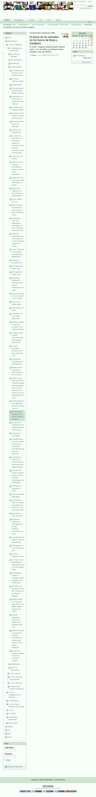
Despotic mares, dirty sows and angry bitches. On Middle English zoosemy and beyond (18, 605)
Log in (89, 22)
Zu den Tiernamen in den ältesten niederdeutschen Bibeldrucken (18, 253)
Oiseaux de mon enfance (17, 157)
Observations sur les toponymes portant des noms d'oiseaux (17, 100)
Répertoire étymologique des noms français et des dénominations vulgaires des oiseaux (18, 240)
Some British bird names (17, 309)
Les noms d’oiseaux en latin (17, 555)
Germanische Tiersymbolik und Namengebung (17, 361)
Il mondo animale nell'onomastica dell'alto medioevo (18, 90)
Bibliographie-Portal (38, 13)
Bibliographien (19, 20)
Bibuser (34, 55)
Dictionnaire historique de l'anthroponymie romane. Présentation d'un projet (18, 284)
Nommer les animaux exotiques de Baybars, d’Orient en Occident (18, 655)
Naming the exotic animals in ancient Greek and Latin (18, 115)
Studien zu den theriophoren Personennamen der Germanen (17, 371)
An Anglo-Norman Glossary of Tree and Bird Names (18, 73)
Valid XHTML (48, 791)
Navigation (8, 33)
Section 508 (25, 791)
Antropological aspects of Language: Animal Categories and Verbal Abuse (18, 578)
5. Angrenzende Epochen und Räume (17, 688)
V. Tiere (10, 710)
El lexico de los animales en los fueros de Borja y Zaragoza (17, 415)
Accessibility (82, 1)
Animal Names (17, 85)
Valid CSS (59, 791)
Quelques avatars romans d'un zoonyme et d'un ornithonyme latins (18, 325)
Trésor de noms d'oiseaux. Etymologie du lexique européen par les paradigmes (17, 168)
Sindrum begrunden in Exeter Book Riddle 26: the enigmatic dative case (17, 621)
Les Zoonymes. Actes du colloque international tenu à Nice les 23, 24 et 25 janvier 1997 (18, 505)
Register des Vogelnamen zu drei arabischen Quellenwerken (17, 192)
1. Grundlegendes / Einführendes (57, 24)
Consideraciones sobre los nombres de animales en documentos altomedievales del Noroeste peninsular (18, 446)
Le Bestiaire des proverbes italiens (18, 108)
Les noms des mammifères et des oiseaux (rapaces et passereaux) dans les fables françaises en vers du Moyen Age (18, 144)
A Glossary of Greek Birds (16, 434)
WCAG (36, 791)
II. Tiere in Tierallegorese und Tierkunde (14, 695)
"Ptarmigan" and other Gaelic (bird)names (17, 316)
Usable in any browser (71, 791)
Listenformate (13, 723)
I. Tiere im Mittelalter (37, 24)
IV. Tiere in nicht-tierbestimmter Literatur (16, 705)
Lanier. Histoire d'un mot (17, 200)
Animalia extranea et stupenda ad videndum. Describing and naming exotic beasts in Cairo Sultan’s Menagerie (18, 639)
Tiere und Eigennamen (15, 669)
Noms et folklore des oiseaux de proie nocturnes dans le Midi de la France (18, 210)
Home (7, 20)
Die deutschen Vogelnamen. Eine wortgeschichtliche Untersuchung (18, 426)
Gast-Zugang (82, 57)
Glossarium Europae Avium (17, 261)
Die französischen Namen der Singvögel (18, 124)
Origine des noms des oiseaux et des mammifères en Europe (18, 181)
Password (8, 754)
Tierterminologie (76, 24)
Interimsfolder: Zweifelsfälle (13, 718)
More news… (86, 62)
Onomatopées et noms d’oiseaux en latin (18, 548)
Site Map (73, 1)
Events (58, 20)
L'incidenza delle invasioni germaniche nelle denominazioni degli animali (17, 337)
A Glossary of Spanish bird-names (16, 488)
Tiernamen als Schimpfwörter (16, 131)
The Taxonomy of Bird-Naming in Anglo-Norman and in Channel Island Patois (18, 564)
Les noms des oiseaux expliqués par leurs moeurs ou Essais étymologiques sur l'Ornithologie (18, 476)
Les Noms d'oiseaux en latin (17, 80)
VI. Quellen (12, 713)
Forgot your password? (14, 767)
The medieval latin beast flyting (18, 495)
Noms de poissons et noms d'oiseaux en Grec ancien (18, 296)
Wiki (40, 20)
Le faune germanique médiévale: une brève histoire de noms (17, 351)
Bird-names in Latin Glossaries (17, 515)
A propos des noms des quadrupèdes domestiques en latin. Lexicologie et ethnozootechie (18, 224)
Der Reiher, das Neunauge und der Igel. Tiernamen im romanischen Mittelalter (18, 591)
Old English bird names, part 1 (17, 267)
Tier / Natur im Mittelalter (15, 55)
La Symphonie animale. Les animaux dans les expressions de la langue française (18, 462)
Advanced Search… (86, 8)
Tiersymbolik (15, 63)
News (49, 20)
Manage (31, 20)
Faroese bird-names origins (16, 303)
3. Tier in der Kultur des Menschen (16, 678)
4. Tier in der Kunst (16, 683)
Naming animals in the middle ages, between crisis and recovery (18, 404)
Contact (89, 1)
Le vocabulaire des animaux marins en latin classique (18, 539)
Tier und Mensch (16, 60)
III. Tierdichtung (13, 701)
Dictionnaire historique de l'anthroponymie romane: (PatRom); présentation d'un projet (17, 526)
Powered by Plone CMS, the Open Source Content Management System (48, 786)
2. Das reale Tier (15, 673)
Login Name (9, 747)
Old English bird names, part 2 (17, 273)
